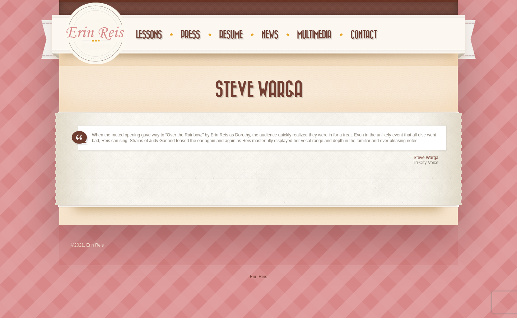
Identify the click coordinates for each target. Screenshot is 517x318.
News (269, 35)
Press (190, 35)
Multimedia (314, 35)
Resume (230, 35)
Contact (363, 35)
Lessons (149, 35)
